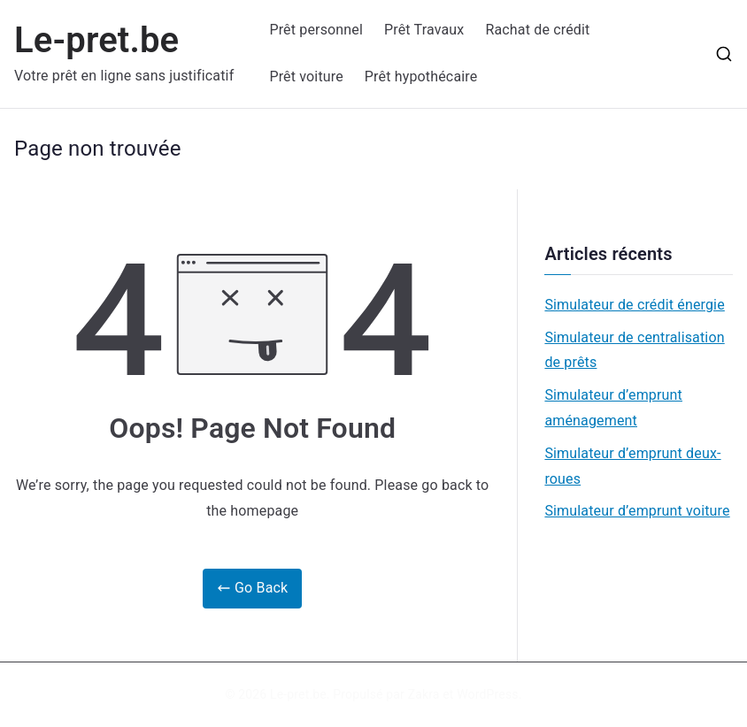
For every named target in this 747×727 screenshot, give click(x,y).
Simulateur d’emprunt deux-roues (632, 466)
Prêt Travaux (424, 29)
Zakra (424, 694)
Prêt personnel (316, 29)
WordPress (487, 694)
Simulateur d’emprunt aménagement (613, 407)
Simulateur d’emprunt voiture (636, 510)
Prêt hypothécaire (421, 76)
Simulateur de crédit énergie (634, 304)
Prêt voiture (306, 76)
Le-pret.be (96, 40)
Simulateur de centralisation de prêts (634, 350)
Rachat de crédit (537, 29)
